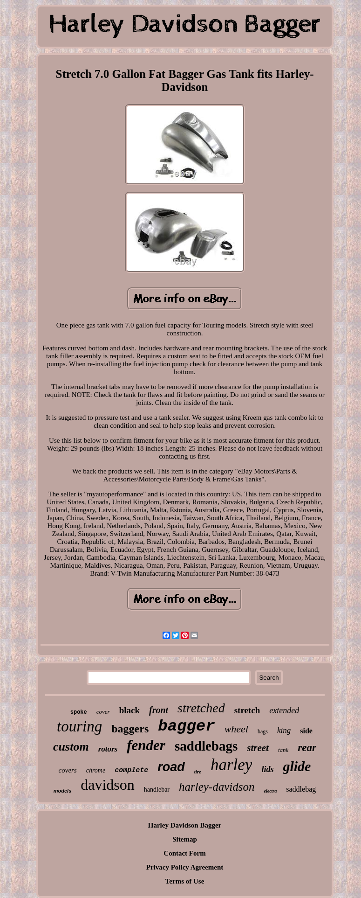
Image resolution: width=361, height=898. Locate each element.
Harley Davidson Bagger (185, 825)
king (284, 730)
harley (231, 765)
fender (146, 745)
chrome (95, 770)
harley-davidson (216, 786)
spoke (78, 712)
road (171, 767)
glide (297, 766)
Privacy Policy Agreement (185, 867)
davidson (108, 784)
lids (267, 769)
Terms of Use (184, 881)
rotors (108, 749)
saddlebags (206, 745)
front (158, 710)
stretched (201, 708)
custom (71, 746)
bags (263, 731)
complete (131, 770)
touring (79, 726)
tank (283, 749)
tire (197, 771)
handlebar (157, 789)
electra (270, 791)
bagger (186, 726)
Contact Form (184, 853)
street (258, 747)
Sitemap (184, 839)
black (129, 710)
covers (68, 770)
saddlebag (301, 789)
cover (103, 711)
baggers (130, 729)
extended (284, 710)
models (63, 791)
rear (307, 747)
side (306, 731)
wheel (236, 729)
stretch (247, 710)
